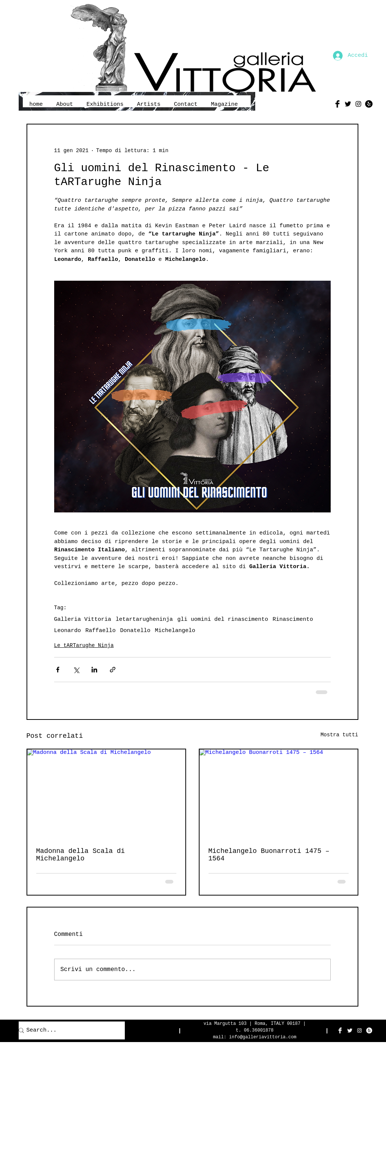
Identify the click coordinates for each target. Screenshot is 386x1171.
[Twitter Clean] (350, 1030)
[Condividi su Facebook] (57, 669)
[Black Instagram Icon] (358, 104)
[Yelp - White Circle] (369, 1030)
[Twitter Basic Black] (348, 104)
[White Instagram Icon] (359, 1030)
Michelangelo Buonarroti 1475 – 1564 (269, 854)
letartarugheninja (144, 619)
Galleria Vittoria (82, 619)
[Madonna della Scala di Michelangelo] (106, 793)
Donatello (135, 631)
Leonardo (67, 631)
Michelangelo (175, 631)
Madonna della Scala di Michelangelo (80, 854)
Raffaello (101, 631)
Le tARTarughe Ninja (84, 645)
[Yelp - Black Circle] (369, 104)
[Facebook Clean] (340, 1030)
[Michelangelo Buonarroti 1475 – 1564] (279, 793)
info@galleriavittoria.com (262, 1037)
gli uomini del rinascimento (222, 619)
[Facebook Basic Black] (337, 104)
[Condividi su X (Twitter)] (76, 669)
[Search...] (68, 1030)
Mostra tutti (339, 735)
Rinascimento (293, 619)
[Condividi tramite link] (112, 669)
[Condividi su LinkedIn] (94, 669)
